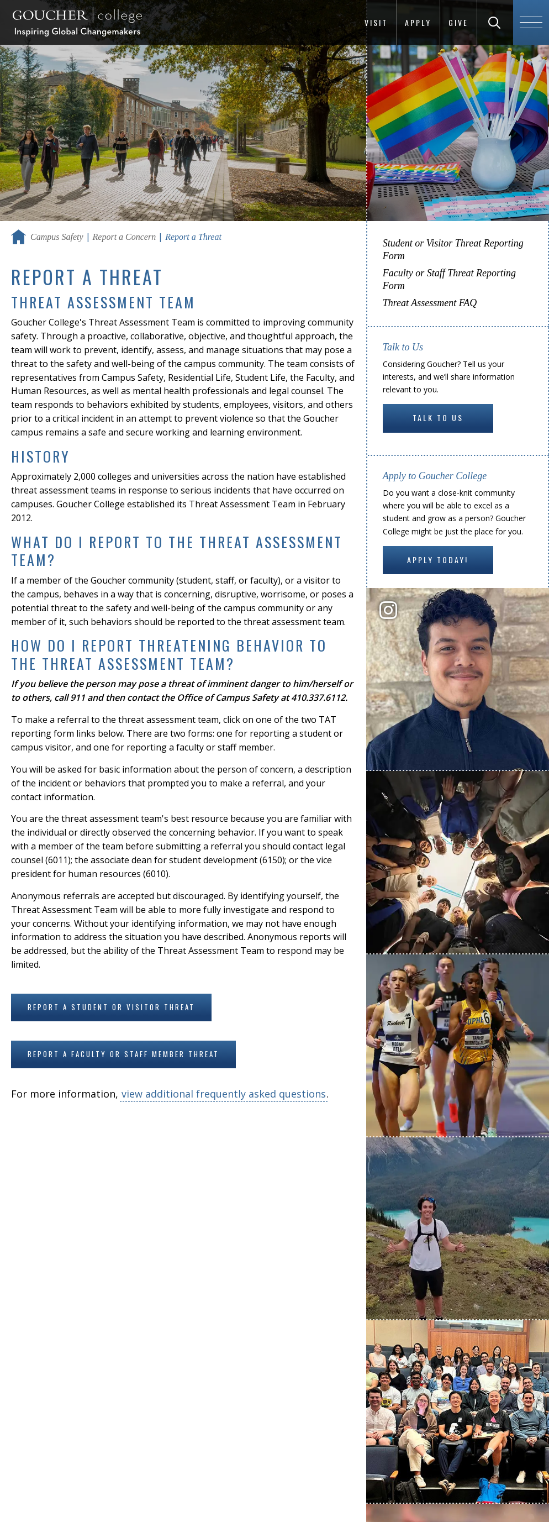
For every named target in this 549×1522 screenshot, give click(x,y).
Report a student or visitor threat (111, 1006)
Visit (376, 22)
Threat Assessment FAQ (430, 302)
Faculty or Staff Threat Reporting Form (449, 279)
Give (458, 22)
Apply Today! (437, 559)
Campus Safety (56, 237)
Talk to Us (438, 417)
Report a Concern (124, 237)
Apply (418, 22)
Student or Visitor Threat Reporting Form (453, 249)
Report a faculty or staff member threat (123, 1053)
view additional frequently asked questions (224, 1093)
